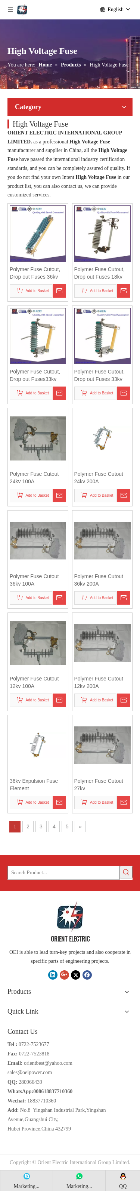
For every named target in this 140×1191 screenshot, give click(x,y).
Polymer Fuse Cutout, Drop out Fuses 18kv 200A (99, 273)
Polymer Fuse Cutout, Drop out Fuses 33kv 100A (99, 376)
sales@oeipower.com (29, 1072)
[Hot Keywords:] (126, 872)
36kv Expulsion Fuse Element (34, 784)
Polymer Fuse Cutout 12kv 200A (99, 682)
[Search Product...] (63, 873)
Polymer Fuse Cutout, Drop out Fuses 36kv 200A (35, 273)
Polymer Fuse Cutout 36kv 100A (34, 580)
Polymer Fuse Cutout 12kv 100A (34, 682)
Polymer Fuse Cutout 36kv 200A (99, 580)
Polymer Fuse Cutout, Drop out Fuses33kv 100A (35, 376)
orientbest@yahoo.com (48, 1063)
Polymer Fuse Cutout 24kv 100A (34, 477)
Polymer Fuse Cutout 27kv (99, 784)
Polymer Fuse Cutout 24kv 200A (99, 477)
